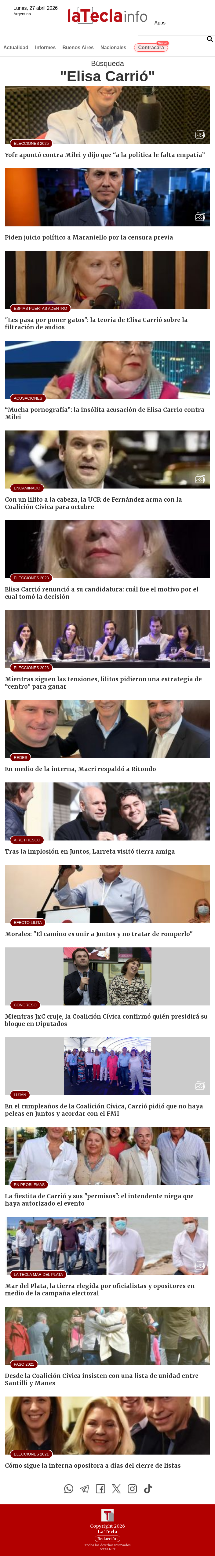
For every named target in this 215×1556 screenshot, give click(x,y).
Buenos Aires (78, 47)
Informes (45, 47)
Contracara (153, 46)
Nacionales (113, 47)
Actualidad (15, 47)
